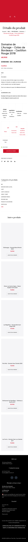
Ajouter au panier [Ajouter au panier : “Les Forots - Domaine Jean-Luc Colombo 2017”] (12, 446)
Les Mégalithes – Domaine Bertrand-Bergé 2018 (12, 325)
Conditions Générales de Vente (9, 508)
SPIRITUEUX (4, 204)
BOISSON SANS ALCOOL (6, 187)
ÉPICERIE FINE (4, 199)
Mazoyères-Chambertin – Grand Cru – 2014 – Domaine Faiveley (23, 44)
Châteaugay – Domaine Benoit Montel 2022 (12, 248)
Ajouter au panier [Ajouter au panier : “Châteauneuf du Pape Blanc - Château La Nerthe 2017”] (12, 408)
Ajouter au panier (11, 151)
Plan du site (5, 514)
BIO (2, 184)
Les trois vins (5, 504)
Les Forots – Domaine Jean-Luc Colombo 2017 (12, 440)
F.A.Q (3, 506)
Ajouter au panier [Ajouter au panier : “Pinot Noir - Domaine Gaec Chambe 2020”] (12, 369)
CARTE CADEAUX (5, 192)
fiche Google (13, 495)
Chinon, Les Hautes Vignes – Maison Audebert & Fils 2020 (12, 287)
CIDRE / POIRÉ (4, 194)
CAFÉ (2, 189)
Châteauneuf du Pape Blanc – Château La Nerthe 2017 (12, 401)
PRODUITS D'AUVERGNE (6, 202)
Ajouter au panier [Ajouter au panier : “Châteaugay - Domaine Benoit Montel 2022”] (12, 255)
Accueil (4, 31)
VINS (9, 31)
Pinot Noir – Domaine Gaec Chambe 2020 (12, 363)
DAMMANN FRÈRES (5, 197)
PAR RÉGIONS (14, 31)
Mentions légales (6, 511)
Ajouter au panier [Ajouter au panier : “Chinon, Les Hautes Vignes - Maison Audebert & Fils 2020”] (12, 293)
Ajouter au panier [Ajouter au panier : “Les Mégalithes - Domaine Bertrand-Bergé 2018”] (12, 332)
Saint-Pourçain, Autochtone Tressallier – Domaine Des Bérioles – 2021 (26, 44)
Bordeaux (22, 31)
